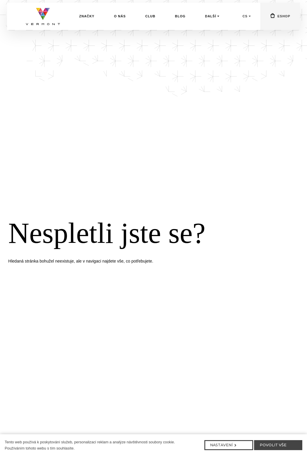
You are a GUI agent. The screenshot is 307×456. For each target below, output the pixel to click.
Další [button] (212, 26)
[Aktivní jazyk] (247, 26)
